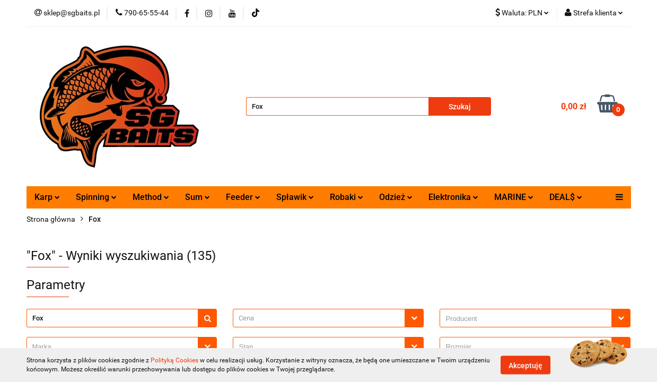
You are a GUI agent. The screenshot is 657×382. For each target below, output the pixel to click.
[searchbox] (528, 319)
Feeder (243, 197)
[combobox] (328, 318)
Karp (47, 197)
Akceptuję (525, 365)
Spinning (96, 197)
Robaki (346, 197)
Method (151, 197)
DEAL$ (565, 197)
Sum (197, 197)
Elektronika (453, 197)
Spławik (295, 197)
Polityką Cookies (174, 360)
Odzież (396, 197)
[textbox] (319, 318)
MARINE (513, 197)
